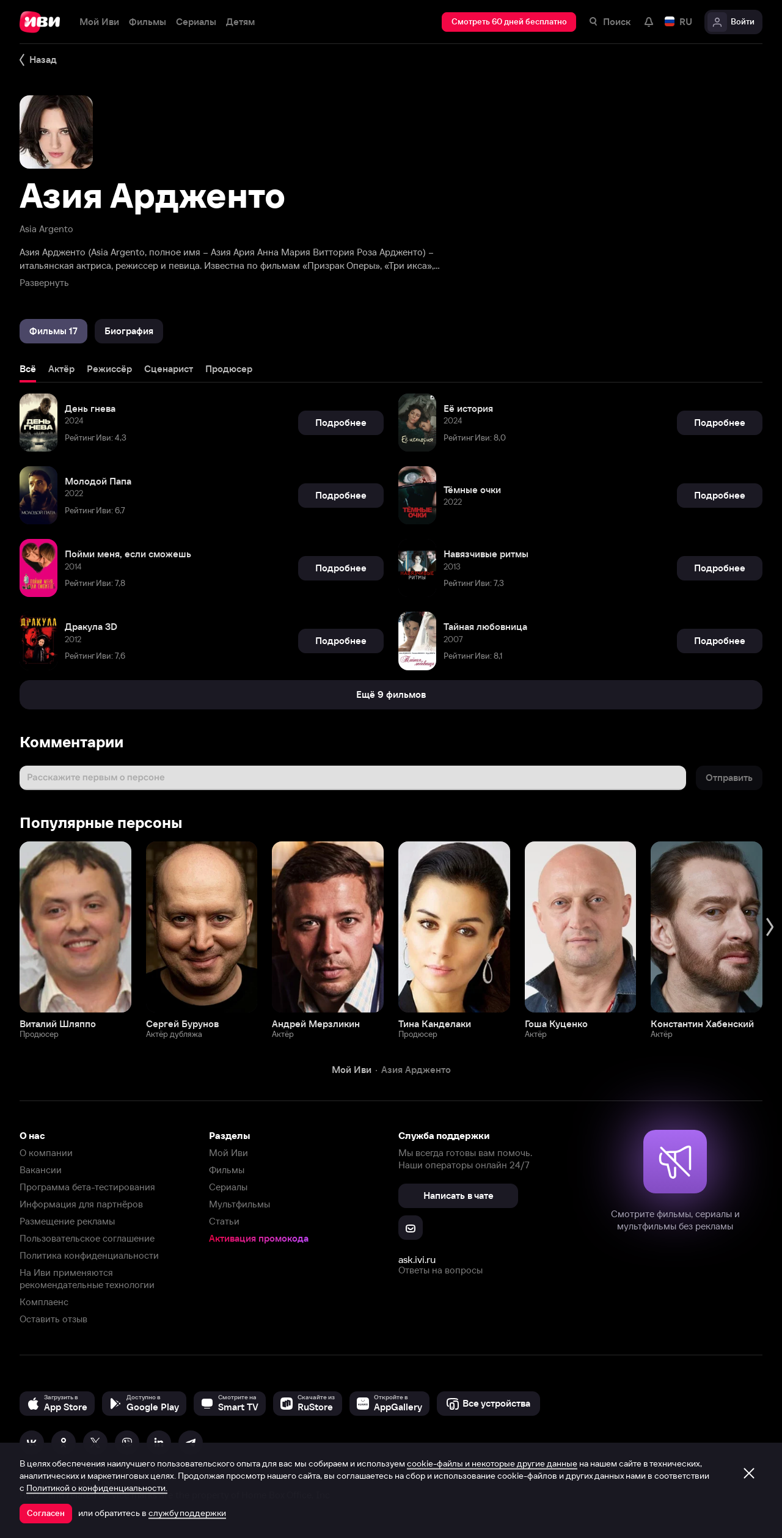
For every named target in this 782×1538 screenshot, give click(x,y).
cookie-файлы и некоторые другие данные (492, 1463)
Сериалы (228, 1187)
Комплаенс (44, 1302)
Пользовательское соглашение (87, 1238)
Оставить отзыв (53, 1319)
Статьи (224, 1221)
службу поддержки (187, 1513)
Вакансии (41, 1170)
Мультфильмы (239, 1204)
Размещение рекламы (67, 1221)
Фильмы (226, 1170)
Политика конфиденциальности (89, 1255)
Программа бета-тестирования (87, 1187)
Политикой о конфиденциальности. (96, 1488)
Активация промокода (259, 1238)
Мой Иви (228, 1153)
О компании (46, 1153)
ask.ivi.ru (417, 1259)
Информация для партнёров (81, 1204)
